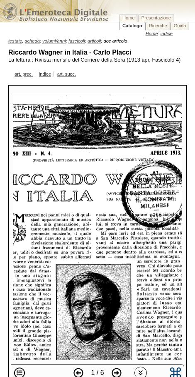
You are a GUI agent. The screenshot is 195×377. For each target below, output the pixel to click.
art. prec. (24, 74)
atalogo (132, 25)
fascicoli (76, 40)
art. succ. (66, 74)
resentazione (156, 17)
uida (180, 25)
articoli (94, 40)
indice (45, 74)
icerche (158, 25)
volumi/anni (54, 40)
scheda (32, 40)
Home (152, 33)
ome (128, 17)
